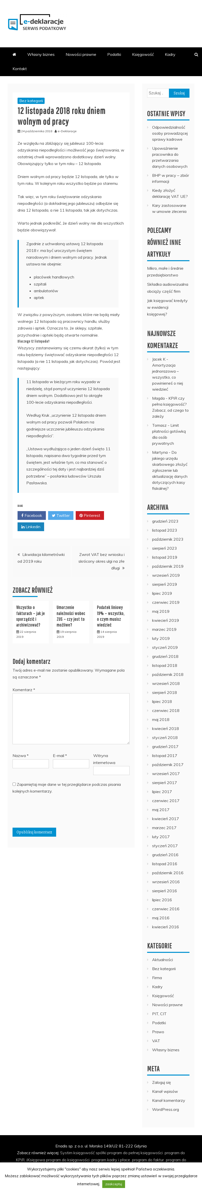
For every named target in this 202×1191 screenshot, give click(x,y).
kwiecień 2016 (165, 926)
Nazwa (21, 755)
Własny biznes (41, 54)
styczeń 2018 (165, 737)
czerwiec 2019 (165, 602)
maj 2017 (160, 809)
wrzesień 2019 (166, 575)
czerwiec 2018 (165, 710)
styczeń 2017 (165, 845)
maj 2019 (160, 611)
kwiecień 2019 (165, 620)
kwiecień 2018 (165, 728)
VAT (156, 1040)
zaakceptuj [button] (113, 1184)
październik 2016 (167, 872)
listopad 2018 (164, 665)
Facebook (31, 515)
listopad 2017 (164, 755)
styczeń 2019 (165, 647)
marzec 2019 (164, 629)
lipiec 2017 (162, 791)
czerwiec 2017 (165, 800)
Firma (157, 977)
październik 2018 (167, 674)
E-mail (60, 755)
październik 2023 (167, 539)
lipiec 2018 (162, 701)
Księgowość (143, 54)
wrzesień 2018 (166, 683)
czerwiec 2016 (165, 908)
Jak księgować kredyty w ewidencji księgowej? (167, 307)
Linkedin (30, 527)
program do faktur (148, 1159)
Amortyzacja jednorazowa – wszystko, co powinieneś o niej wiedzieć (167, 377)
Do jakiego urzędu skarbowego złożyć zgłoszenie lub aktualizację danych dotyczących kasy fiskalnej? (169, 470)
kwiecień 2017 (165, 818)
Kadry (170, 54)
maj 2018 (160, 719)
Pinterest (89, 515)
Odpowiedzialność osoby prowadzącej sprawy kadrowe (170, 133)
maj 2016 (160, 917)
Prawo (158, 1031)
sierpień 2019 (164, 584)
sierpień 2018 (164, 692)
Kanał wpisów (165, 1091)
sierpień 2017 (164, 782)
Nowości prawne (81, 54)
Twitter (61, 515)
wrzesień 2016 (166, 881)
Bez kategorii (31, 100)
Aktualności (162, 959)
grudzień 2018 (165, 656)
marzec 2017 (164, 827)
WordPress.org (165, 1109)
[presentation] (51, 813)
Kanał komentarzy (168, 1100)
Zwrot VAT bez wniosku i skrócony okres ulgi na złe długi (101, 561)
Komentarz (24, 689)
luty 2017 (161, 836)
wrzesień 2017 (166, 773)
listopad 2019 (164, 557)
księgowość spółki (89, 1152)
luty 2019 (161, 638)
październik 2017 (167, 764)
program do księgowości (67, 1159)
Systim (66, 1152)
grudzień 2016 (165, 854)
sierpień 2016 (164, 890)
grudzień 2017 (165, 746)
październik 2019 (167, 566)
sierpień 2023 (164, 548)
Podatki (114, 54)
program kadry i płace (110, 1159)
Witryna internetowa (104, 759)
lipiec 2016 (162, 899)
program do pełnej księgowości (135, 1152)
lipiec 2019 (162, 593)
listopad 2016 (164, 863)
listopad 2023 (164, 530)
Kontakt (20, 68)
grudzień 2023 (165, 521)
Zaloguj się (161, 1082)
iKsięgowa (36, 1159)
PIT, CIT (159, 1013)
